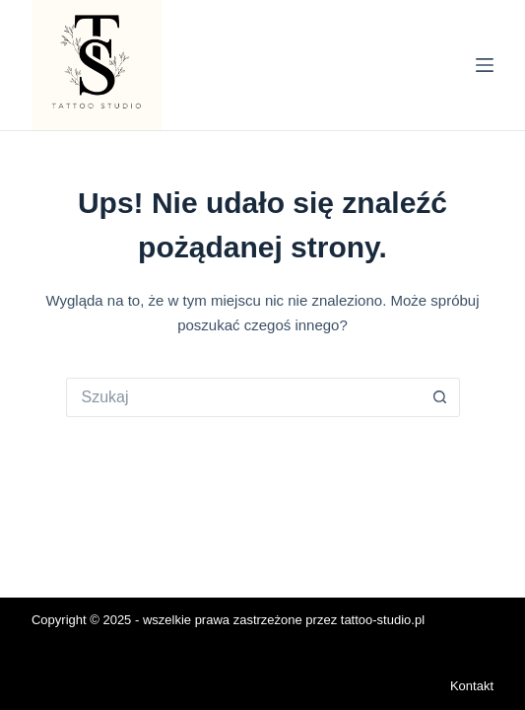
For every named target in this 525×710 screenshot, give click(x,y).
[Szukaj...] (243, 397)
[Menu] (484, 65)
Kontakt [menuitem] (471, 685)
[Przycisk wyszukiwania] (440, 397)
